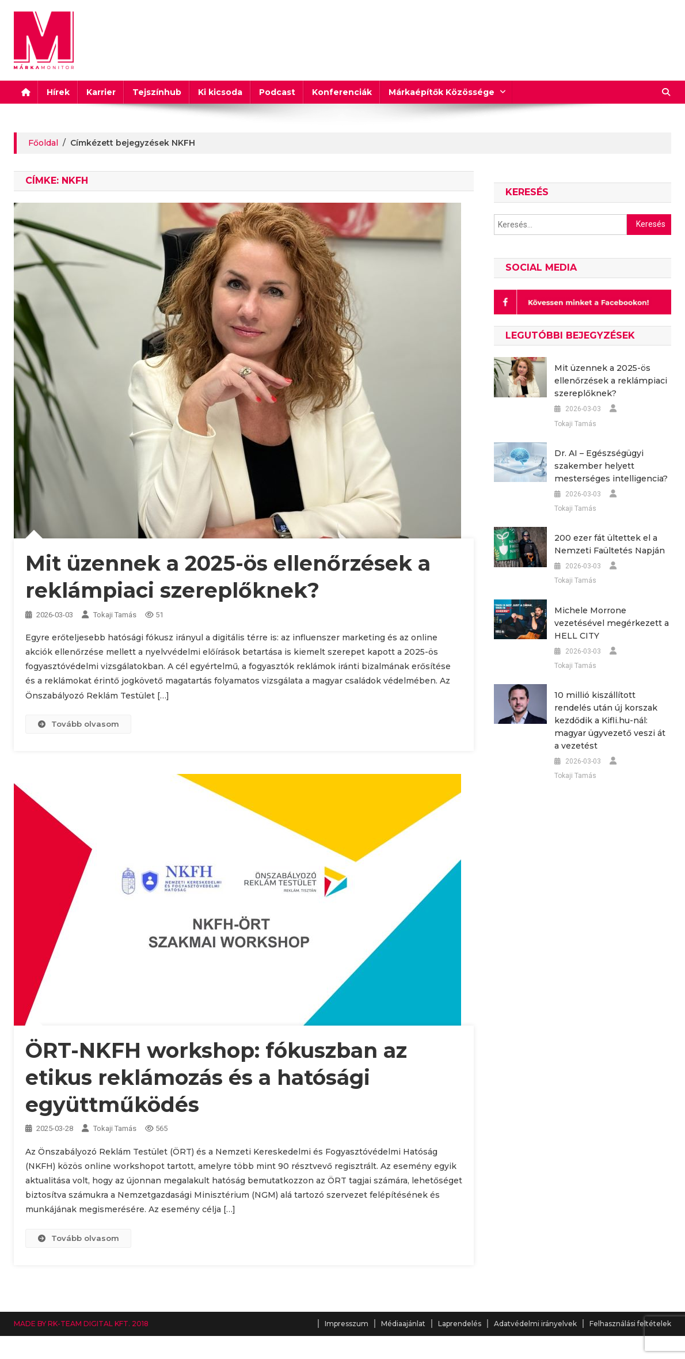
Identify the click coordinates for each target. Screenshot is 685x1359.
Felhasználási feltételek (630, 1323)
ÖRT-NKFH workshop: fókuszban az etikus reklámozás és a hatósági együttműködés (216, 1077)
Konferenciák (342, 92)
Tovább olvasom (78, 723)
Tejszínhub (156, 92)
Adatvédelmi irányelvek (535, 1323)
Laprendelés (459, 1323)
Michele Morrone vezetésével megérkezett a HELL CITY (611, 623)
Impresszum (346, 1323)
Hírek (58, 92)
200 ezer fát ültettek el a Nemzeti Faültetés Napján (609, 544)
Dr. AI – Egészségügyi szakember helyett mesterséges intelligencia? (610, 466)
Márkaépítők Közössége (441, 92)
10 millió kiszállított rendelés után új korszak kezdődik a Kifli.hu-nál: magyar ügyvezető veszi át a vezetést (612, 720)
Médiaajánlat (403, 1323)
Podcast (277, 92)
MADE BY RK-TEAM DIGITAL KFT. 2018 (81, 1323)
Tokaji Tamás (114, 614)
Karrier (101, 92)
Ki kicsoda (220, 92)
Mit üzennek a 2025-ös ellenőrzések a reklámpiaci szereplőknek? (610, 380)
